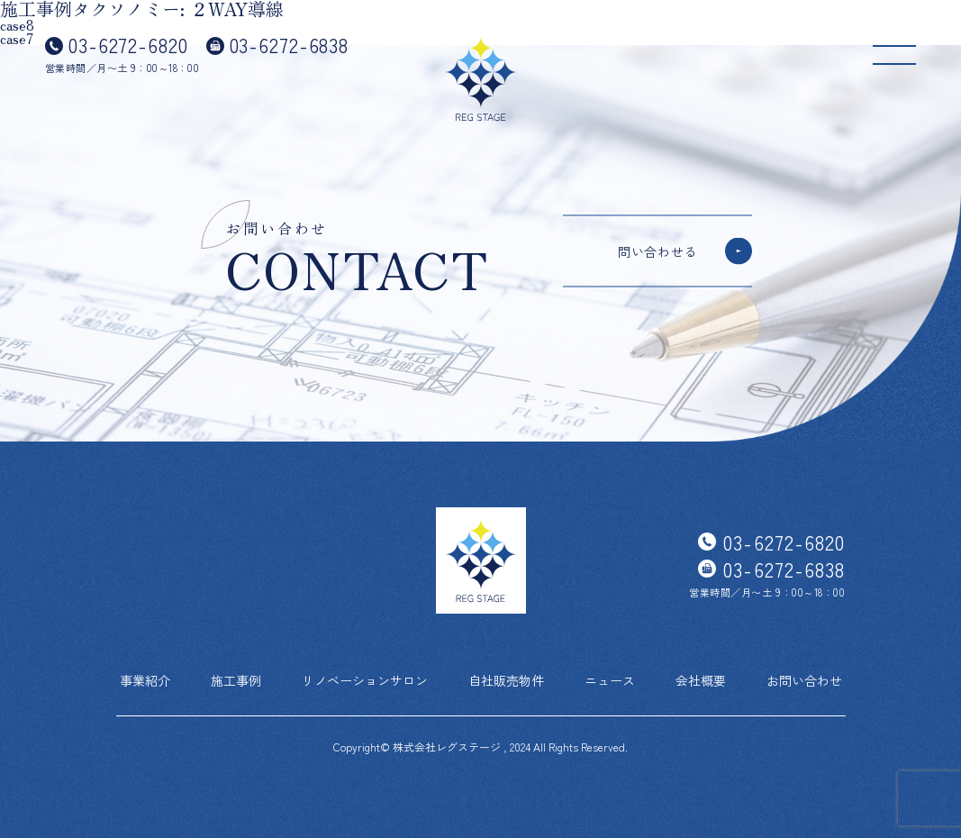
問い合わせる (657, 251)
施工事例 (236, 680)
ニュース (610, 680)
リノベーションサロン (365, 680)
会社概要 (700, 680)
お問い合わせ (804, 680)
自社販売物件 (506, 680)
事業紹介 (145, 680)
